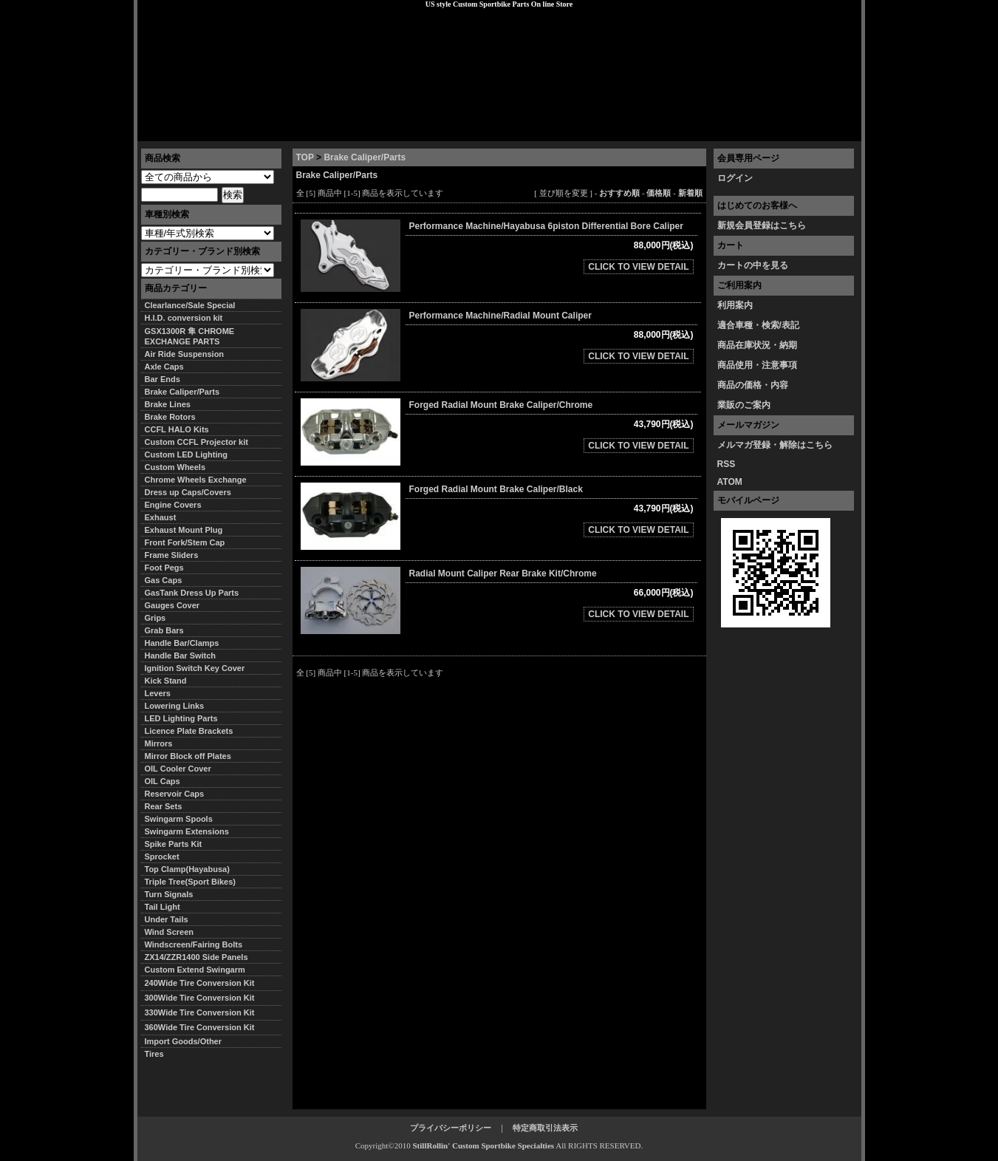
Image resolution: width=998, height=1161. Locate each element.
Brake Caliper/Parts (365, 157)
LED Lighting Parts (181, 718)
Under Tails (166, 919)
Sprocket (162, 856)
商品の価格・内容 (752, 385)
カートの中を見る (752, 265)
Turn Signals (169, 894)
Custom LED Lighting (186, 454)
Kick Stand (166, 680)
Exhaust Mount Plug (184, 529)
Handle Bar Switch (180, 655)
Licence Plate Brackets (189, 730)
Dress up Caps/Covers (188, 492)
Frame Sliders (172, 555)
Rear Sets (163, 806)
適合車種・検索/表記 (758, 325)
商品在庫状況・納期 (757, 345)
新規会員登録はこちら (761, 225)
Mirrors (159, 743)
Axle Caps (164, 366)
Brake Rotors (170, 416)
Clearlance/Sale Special (190, 305)
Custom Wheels (175, 467)
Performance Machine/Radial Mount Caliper (500, 315)
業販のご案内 (743, 405)
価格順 (658, 192)
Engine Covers (173, 504)
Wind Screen (169, 931)
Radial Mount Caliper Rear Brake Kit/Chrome (503, 573)
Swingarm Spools (179, 818)
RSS (726, 464)
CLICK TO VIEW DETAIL (638, 267)
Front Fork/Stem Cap (185, 542)
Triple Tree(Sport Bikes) (190, 881)
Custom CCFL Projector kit (196, 441)
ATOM (729, 482)
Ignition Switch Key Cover (195, 668)
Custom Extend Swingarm (195, 969)
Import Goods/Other (183, 1041)
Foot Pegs (164, 567)
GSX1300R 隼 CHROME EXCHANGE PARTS (190, 336)
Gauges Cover (172, 605)
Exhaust (161, 517)
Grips (155, 617)
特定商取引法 (250, 129)
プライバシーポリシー (344, 129)
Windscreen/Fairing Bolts (194, 944)
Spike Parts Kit (173, 844)
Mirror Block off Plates (188, 756)
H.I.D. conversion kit (184, 317)
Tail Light (162, 906)
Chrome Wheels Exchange (196, 479)
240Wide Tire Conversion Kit (204, 982)
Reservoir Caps (175, 793)
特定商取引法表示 (545, 1127)
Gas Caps (163, 580)
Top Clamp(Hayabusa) (187, 869)
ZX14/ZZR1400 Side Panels (196, 957)
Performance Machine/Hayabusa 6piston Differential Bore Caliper (546, 226)
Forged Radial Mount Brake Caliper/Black (496, 489)
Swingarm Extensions (187, 831)
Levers (158, 693)
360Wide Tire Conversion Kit (204, 1027)
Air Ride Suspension (185, 354)
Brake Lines (168, 404)
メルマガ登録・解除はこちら (775, 445)
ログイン (735, 178)
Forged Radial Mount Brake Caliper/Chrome (501, 405)
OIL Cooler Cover (178, 768)
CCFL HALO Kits (177, 429)
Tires (154, 1053)
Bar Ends (162, 379)
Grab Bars (164, 630)
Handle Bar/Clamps (182, 643)
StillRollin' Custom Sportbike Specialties (483, 1145)
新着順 (690, 192)
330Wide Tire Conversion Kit (204, 1012)
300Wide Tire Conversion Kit (204, 997)
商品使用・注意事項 (757, 365)
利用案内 (735, 305)
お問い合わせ (823, 129)
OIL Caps (162, 781)
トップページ (175, 129)
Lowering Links (175, 705)
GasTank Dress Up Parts (192, 592)
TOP (305, 157)
